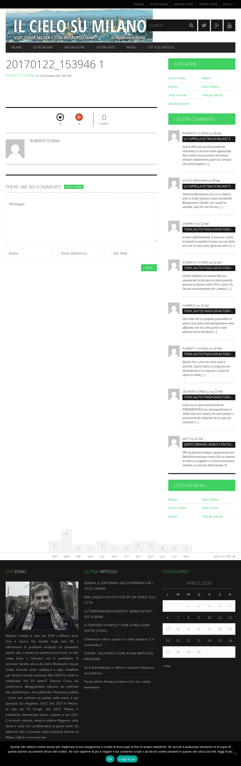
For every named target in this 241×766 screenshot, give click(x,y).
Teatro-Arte (105, 47)
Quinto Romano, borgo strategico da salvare (209, 445)
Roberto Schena (20, 75)
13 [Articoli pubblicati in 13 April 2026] (168, 629)
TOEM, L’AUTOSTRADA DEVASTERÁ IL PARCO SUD (209, 229)
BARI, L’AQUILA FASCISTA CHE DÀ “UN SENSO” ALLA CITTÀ (119, 600)
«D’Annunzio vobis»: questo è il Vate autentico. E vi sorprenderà (119, 642)
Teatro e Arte (208, 4)
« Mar (167, 666)
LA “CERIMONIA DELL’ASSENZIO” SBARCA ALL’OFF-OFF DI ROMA (118, 614)
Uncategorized (178, 103)
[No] (235, 753)
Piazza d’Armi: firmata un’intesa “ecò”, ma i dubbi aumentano (117, 684)
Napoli (228, 4)
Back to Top (222, 556)
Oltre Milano (159, 4)
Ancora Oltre (183, 4)
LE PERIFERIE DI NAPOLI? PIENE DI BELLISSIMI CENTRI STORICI (117, 628)
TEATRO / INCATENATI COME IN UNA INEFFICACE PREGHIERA (118, 656)
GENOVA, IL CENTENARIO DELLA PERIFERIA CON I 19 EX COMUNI (118, 586)
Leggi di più (127, 759)
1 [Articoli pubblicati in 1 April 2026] (188, 606)
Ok (110, 759)
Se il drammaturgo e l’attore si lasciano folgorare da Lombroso (119, 670)
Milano (139, 4)
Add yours (73, 186)
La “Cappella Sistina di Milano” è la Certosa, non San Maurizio (209, 139)
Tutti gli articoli (161, 47)
